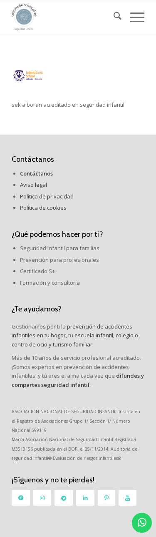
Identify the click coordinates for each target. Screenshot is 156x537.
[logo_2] (65, 17)
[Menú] (132, 17)
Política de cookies (43, 207)
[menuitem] (113, 17)
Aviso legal (33, 184)
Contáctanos (33, 159)
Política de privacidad (47, 196)
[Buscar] (113, 17)
